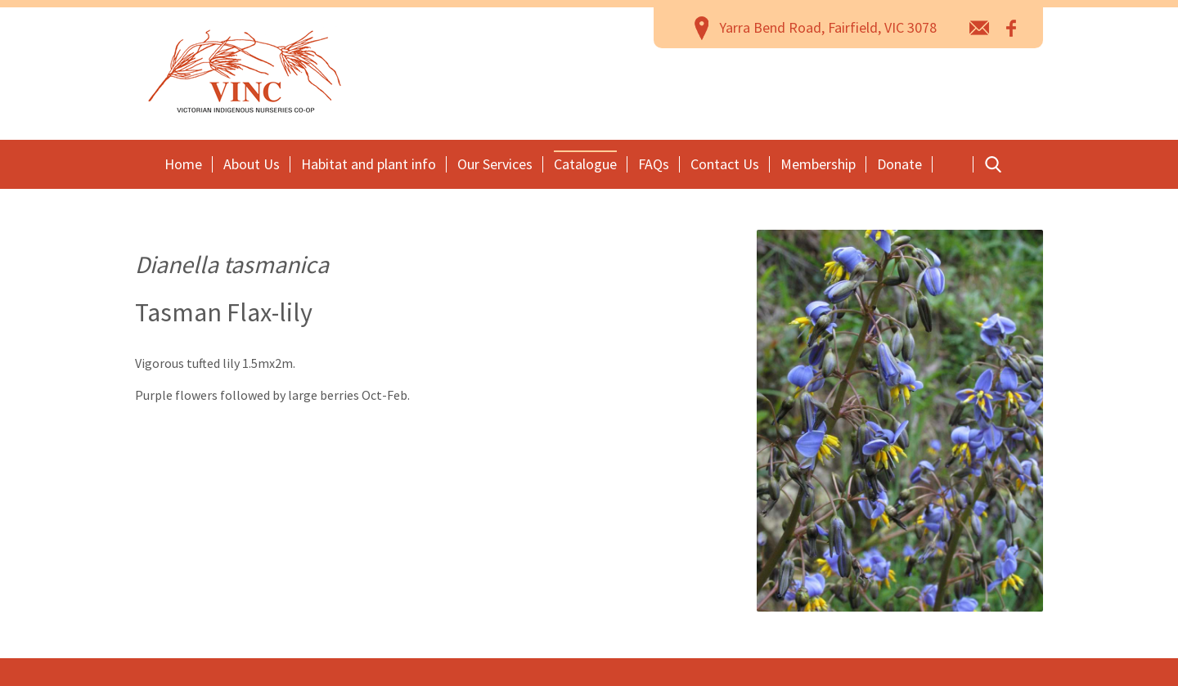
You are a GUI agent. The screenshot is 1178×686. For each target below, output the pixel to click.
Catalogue (585, 164)
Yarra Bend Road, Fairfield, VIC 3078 (828, 27)
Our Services (495, 164)
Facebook (1012, 27)
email (979, 27)
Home (183, 164)
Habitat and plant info (368, 164)
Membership (818, 164)
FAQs (653, 164)
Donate (899, 164)
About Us (251, 164)
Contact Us (724, 164)
